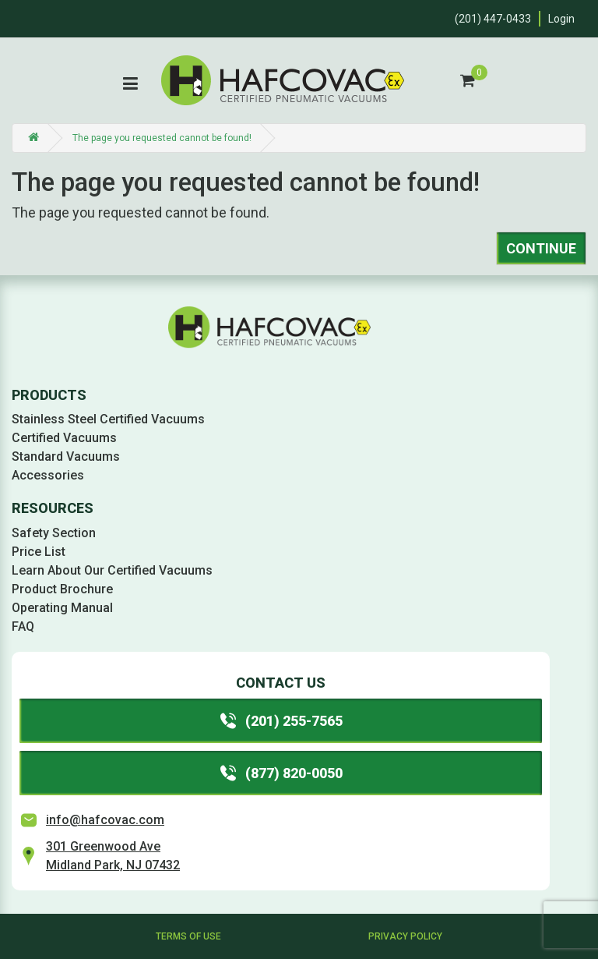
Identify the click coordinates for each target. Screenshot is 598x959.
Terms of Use (188, 936)
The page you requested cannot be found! (162, 138)
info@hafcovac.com (105, 819)
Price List (38, 551)
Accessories (48, 475)
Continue (541, 248)
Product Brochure (62, 589)
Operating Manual (62, 607)
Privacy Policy (405, 936)
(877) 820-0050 (281, 773)
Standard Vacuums (66, 456)
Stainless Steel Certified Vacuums (108, 419)
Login (561, 18)
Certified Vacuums (64, 437)
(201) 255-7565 (281, 721)
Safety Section (54, 533)
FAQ (23, 626)
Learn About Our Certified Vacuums (112, 570)
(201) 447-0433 (493, 18)
